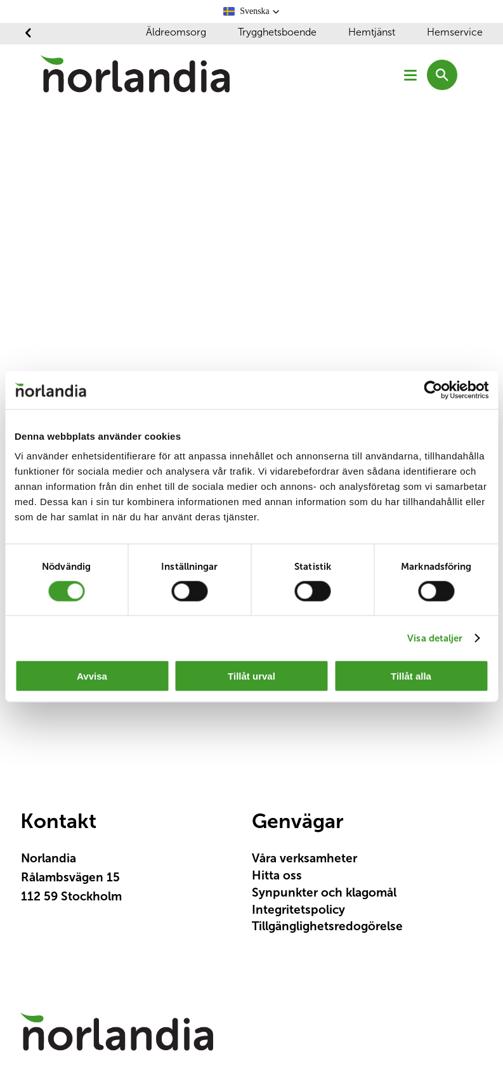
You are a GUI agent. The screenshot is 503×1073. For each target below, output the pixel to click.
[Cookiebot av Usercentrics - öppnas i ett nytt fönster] (432, 389)
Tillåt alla (411, 676)
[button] (251, 11)
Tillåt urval (251, 676)
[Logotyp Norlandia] (116, 1037)
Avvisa (92, 676)
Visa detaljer (434, 637)
